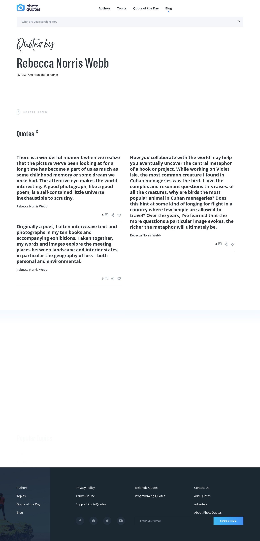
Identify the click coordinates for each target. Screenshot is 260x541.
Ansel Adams (63, 462)
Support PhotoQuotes (91, 504)
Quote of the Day (146, 8)
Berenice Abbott (65, 454)
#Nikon (22, 465)
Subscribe (228, 520)
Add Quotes (202, 496)
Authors (105, 8)
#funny (22, 432)
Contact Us (201, 488)
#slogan (22, 440)
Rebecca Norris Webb (32, 206)
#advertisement (28, 449)
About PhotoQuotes (208, 512)
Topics (122, 8)
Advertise (200, 504)
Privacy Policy (85, 488)
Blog (168, 8)
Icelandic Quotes (146, 488)
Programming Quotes (150, 496)
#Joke (20, 424)
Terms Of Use (85, 496)
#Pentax (22, 457)
